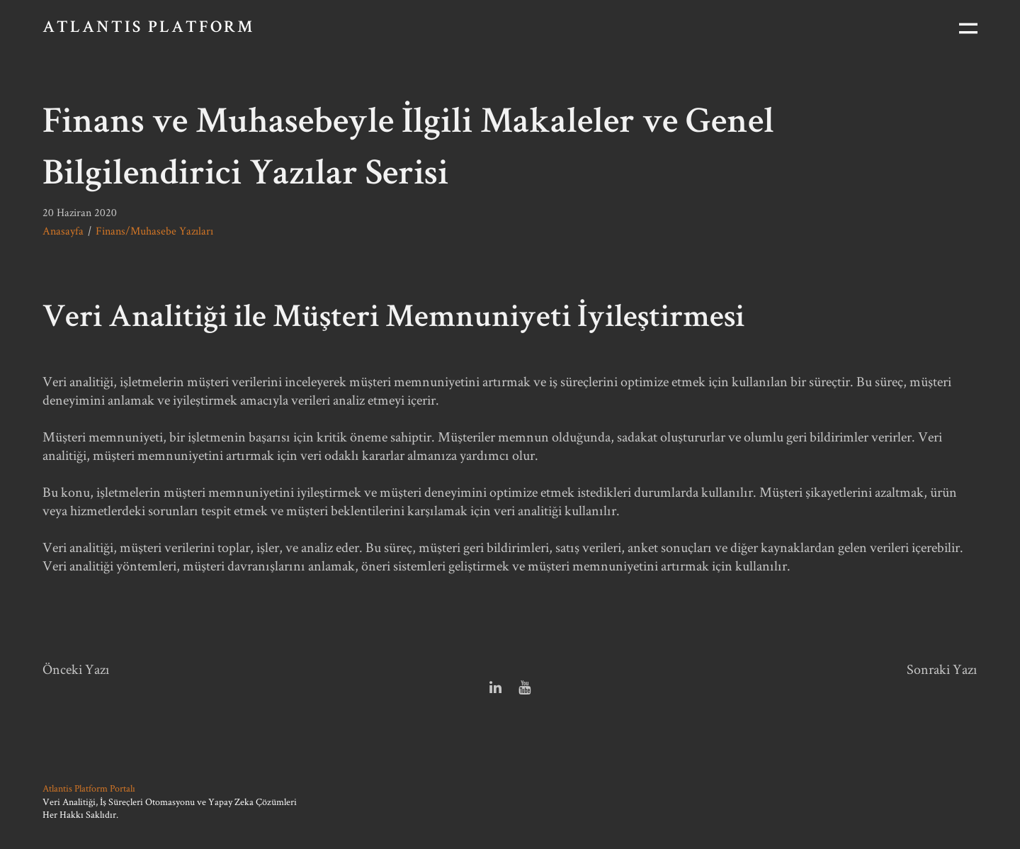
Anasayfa (63, 230)
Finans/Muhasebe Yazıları (154, 230)
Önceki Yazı (76, 669)
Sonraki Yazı (942, 669)
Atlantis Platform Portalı (88, 788)
